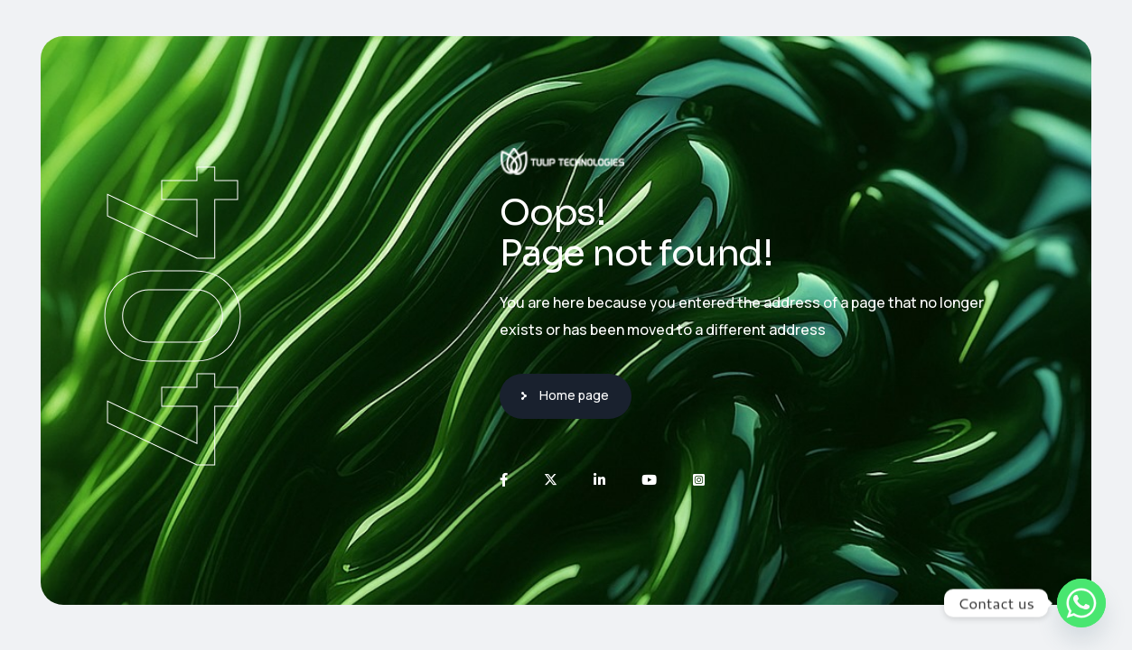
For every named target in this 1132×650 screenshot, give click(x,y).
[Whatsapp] (1081, 603)
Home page (574, 395)
